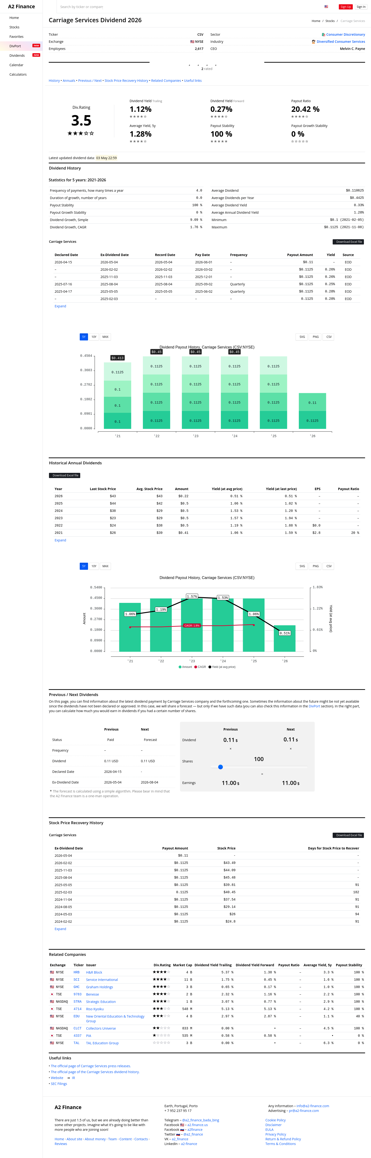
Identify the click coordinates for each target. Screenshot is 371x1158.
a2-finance (189, 1143)
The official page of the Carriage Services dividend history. (96, 1072)
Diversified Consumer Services (341, 41)
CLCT (78, 1028)
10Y (94, 337)
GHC (77, 987)
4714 (78, 1009)
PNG (315, 337)
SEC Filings (60, 1083)
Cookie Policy (275, 1120)
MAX (105, 337)
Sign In (361, 7)
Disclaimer (273, 1125)
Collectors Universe (101, 1028)
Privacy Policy (275, 1134)
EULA (269, 1129)
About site (74, 1139)
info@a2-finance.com (313, 1106)
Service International (102, 979)
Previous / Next (90, 80)
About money (95, 1139)
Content (125, 1139)
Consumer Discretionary (345, 34)
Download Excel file (348, 242)
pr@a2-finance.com (304, 1110)
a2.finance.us (197, 1125)
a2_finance (180, 1139)
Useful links (193, 80)
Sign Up (346, 7)
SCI (77, 980)
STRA (78, 1002)
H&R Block (94, 972)
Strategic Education (101, 1001)
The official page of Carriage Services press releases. (92, 1066)
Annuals (69, 80)
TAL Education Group (102, 1043)
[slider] (220, 767)
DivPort (314, 706)
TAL (77, 1043)
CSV (328, 337)
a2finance (195, 1129)
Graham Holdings (99, 987)
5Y (84, 337)
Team (112, 1139)
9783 (78, 994)
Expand (60, 306)
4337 (78, 1036)
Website (58, 1077)
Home (316, 21)
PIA (88, 1035)
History (54, 80)
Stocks (330, 21)
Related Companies (166, 80)
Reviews (61, 1143)
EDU (77, 1016)
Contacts (141, 1139)
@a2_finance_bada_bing (200, 1120)
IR (74, 1077)
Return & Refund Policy (283, 1139)
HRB (77, 972)
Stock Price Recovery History (126, 80)
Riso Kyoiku (95, 1009)
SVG (301, 337)
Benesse (92, 994)
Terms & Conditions (280, 1143)
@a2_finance (193, 1134)
